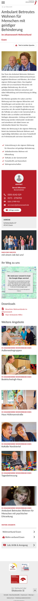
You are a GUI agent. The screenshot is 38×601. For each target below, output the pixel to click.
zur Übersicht (7, 7)
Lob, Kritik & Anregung (15, 545)
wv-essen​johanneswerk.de (18, 205)
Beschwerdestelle (15, 595)
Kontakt (6, 595)
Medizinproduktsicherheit (22, 598)
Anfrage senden (13, 210)
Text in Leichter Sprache (25, 45)
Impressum (24, 595)
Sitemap (31, 595)
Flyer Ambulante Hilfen (13, 315)
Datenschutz (10, 598)
